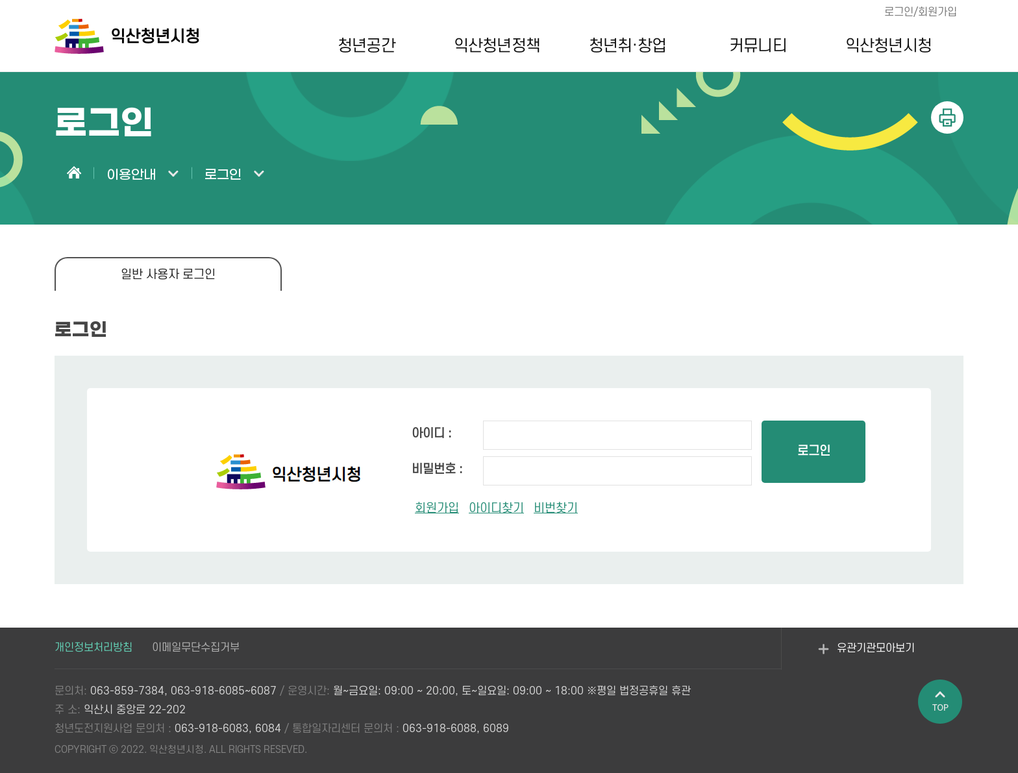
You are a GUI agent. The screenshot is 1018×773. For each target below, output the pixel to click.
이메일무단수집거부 (196, 648)
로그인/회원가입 (920, 12)
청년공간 (366, 46)
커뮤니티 (757, 46)
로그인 (813, 451)
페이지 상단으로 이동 (940, 702)
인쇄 (947, 117)
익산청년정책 (497, 46)
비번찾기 (556, 508)
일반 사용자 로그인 (168, 275)
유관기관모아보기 (866, 656)
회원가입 (437, 508)
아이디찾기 (496, 508)
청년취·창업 (628, 46)
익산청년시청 (888, 46)
